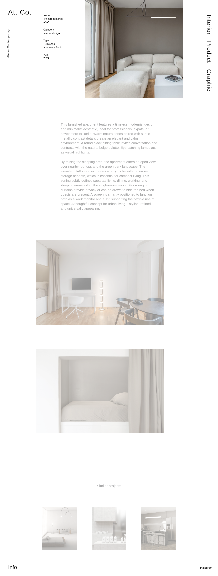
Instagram (206, 567)
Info (12, 567)
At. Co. (20, 12)
